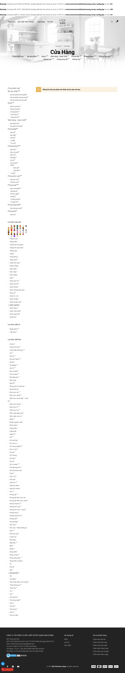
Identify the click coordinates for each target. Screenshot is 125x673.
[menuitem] (13, 21)
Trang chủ (58, 46)
